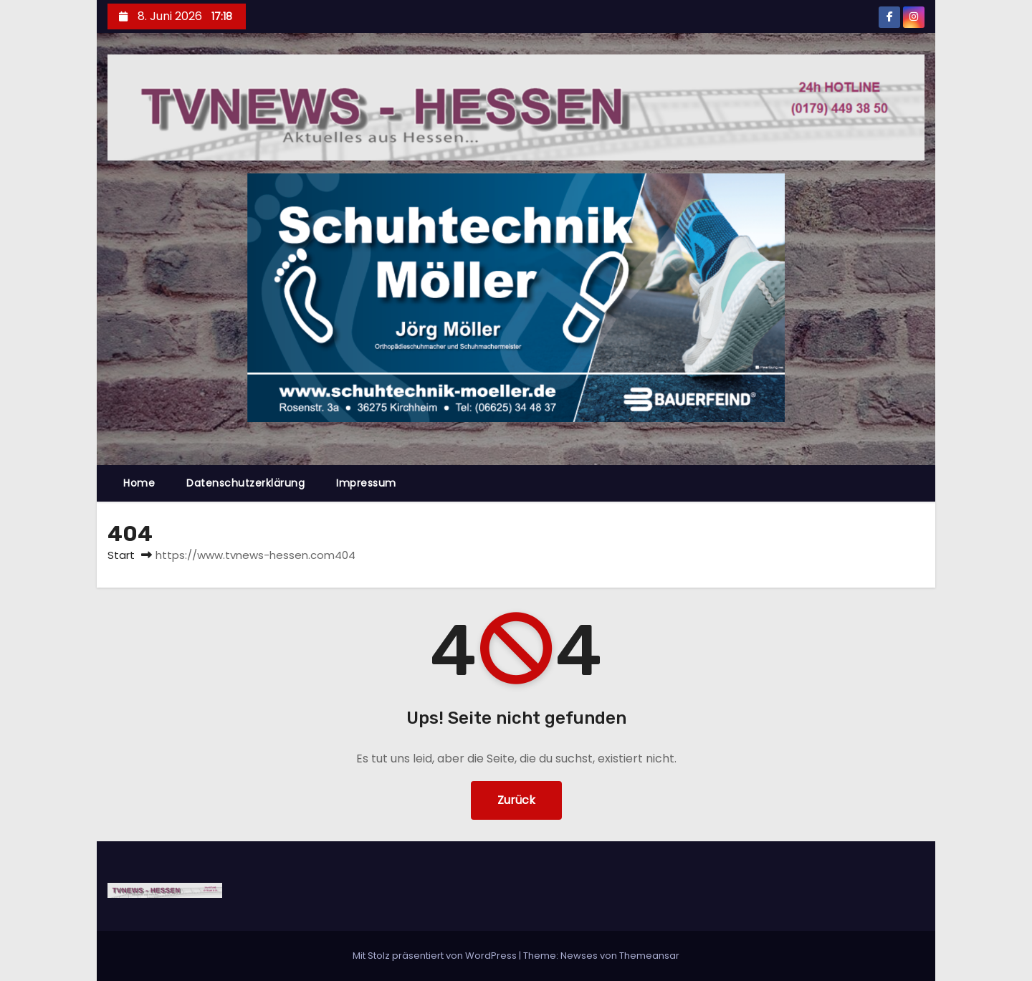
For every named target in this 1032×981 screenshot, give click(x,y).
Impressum (366, 483)
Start (121, 555)
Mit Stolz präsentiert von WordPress (436, 955)
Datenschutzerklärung (245, 483)
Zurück (516, 800)
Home (139, 483)
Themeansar (649, 955)
